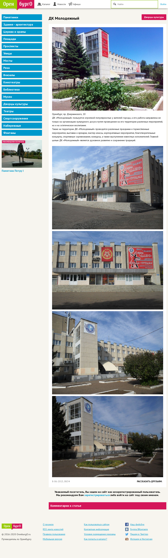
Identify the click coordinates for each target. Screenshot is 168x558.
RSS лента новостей (53, 529)
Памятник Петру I (13, 170)
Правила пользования (54, 534)
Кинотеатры (11, 82)
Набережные (12, 126)
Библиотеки (11, 89)
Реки (6, 68)
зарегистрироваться (97, 495)
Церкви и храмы (14, 32)
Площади (9, 39)
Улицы (7, 53)
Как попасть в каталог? (95, 539)
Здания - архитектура (18, 24)
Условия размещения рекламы (100, 534)
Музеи (7, 97)
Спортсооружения (15, 118)
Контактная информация (96, 529)
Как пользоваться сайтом (96, 524)
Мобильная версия (52, 539)
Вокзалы (9, 75)
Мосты (7, 61)
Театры (8, 111)
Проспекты (10, 46)
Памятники (10, 17)
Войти (163, 4)
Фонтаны (9, 133)
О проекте (48, 524)
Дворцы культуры (15, 104)
